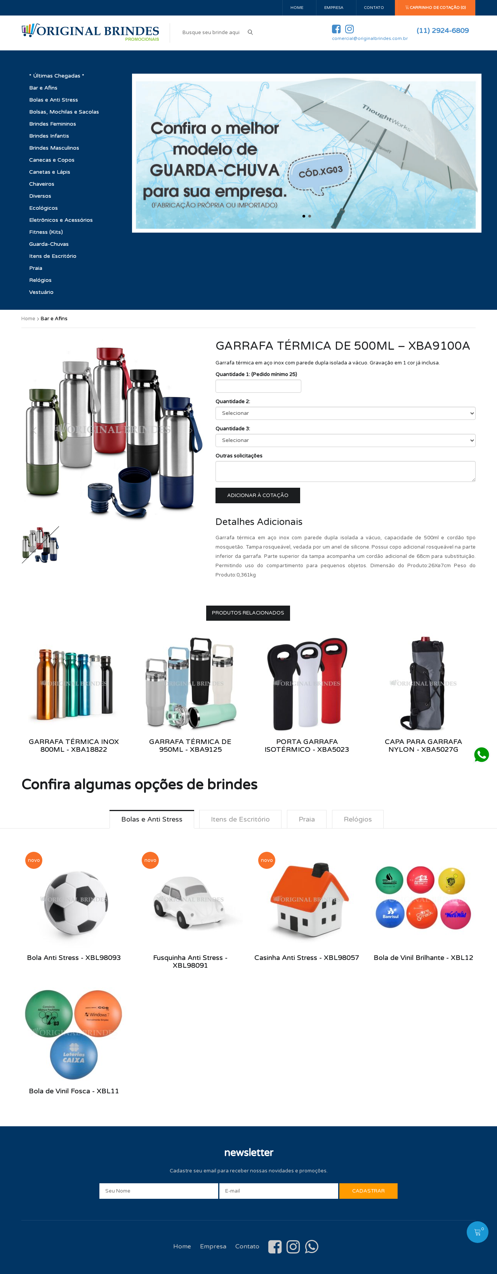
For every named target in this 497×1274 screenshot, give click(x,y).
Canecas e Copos (52, 160)
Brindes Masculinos (54, 148)
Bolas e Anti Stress (53, 100)
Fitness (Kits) (46, 232)
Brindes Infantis (49, 136)
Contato (374, 7)
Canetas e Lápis (49, 172)
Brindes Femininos (52, 124)
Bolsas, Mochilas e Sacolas (64, 112)
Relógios (40, 280)
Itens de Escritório (52, 256)
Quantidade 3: (232, 429)
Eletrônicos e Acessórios (61, 220)
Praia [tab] (307, 819)
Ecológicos (43, 208)
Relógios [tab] (358, 819)
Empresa (333, 7)
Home (296, 7)
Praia (35, 268)
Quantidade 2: (232, 402)
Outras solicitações (238, 456)
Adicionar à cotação (257, 495)
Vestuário (41, 292)
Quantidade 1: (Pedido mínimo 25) (256, 374)
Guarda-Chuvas (49, 244)
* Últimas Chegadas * (56, 76)
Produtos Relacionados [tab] (248, 613)
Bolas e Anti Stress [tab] (151, 819)
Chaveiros (41, 184)
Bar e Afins (43, 88)
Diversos (40, 196)
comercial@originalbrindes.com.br (370, 38)
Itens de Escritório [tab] (240, 819)
